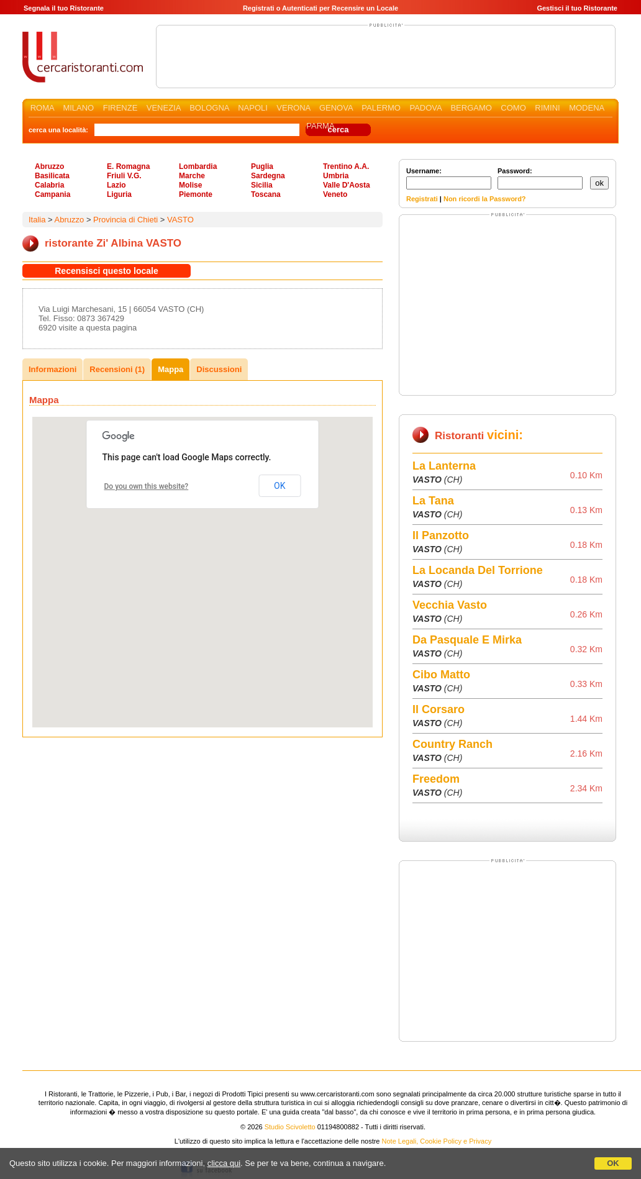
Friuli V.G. (124, 175)
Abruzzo (49, 166)
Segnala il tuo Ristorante (64, 8)
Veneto (335, 194)
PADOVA (425, 107)
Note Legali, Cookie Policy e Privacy (437, 1141)
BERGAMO (470, 107)
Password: (540, 178)
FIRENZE (120, 107)
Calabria (49, 185)
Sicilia (262, 185)
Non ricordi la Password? (484, 199)
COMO (513, 107)
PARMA (320, 125)
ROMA (42, 107)
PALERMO (381, 107)
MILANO (78, 107)
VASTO (180, 219)
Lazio (116, 185)
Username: (448, 178)
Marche (192, 175)
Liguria (119, 194)
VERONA (293, 107)
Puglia (262, 166)
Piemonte (195, 194)
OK (613, 1163)
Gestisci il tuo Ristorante (577, 8)
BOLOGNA (209, 107)
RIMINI (547, 107)
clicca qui (223, 1163)
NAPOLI (253, 107)
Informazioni (52, 369)
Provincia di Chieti (125, 219)
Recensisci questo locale (106, 271)
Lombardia (198, 166)
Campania (52, 194)
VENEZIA (164, 107)
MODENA (586, 107)
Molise (190, 185)
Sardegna (268, 175)
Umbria (335, 175)
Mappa (170, 369)
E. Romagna (128, 166)
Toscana (266, 194)
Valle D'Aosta (346, 185)
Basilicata (52, 175)
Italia (37, 219)
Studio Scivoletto (290, 1127)
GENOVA (336, 107)
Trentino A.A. (346, 166)
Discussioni (219, 369)
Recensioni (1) (117, 369)
